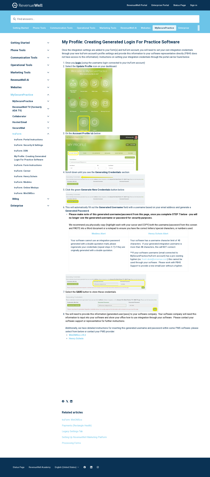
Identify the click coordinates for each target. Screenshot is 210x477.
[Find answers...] (105, 19)
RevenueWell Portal (137, 5)
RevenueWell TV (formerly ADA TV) (27, 109)
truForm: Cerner (22, 171)
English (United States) (67, 467)
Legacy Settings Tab (72, 431)
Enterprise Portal (160, 5)
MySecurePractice (164, 28)
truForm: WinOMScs (72, 419)
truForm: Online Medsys (26, 187)
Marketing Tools (108, 28)
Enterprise (183, 28)
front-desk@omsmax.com (154, 259)
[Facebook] (63, 401)
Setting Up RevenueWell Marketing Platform (84, 437)
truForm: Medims (23, 182)
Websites (145, 28)
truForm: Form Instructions (28, 165)
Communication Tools (61, 28)
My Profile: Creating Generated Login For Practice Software (30, 158)
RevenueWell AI (129, 28)
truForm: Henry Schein (25, 176)
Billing (15, 199)
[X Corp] (67, 401)
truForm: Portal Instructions (28, 139)
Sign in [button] (193, 5)
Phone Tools (39, 28)
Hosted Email (19, 122)
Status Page (179, 5)
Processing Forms (71, 443)
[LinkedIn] (71, 401)
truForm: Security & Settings (28, 145)
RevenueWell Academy (40, 467)
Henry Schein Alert (158, 233)
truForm (16, 133)
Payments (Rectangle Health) (77, 425)
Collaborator (19, 116)
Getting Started (21, 28)
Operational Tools (86, 28)
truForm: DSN (21, 150)
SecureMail (18, 128)
